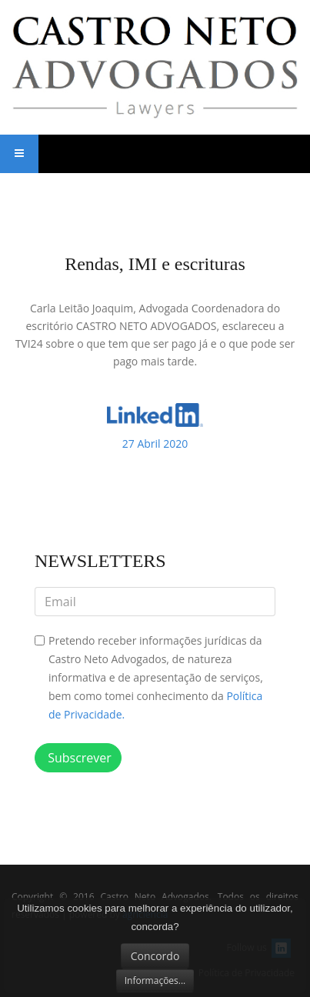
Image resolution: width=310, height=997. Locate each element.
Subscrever (78, 757)
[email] (155, 601)
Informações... (155, 980)
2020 (155, 443)
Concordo (155, 956)
